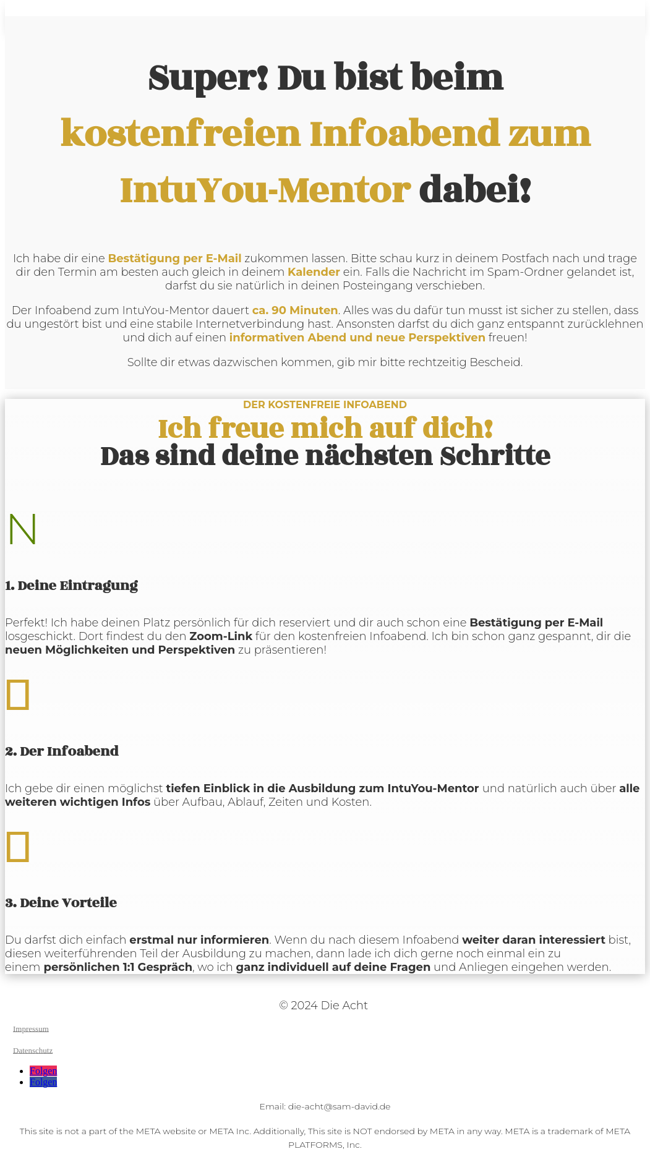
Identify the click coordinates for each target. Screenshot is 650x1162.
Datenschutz (33, 1049)
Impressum (31, 1028)
